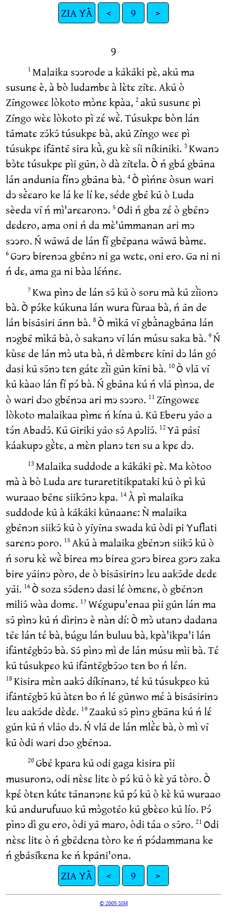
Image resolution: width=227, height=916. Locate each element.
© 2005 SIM (114, 902)
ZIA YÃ (77, 12)
